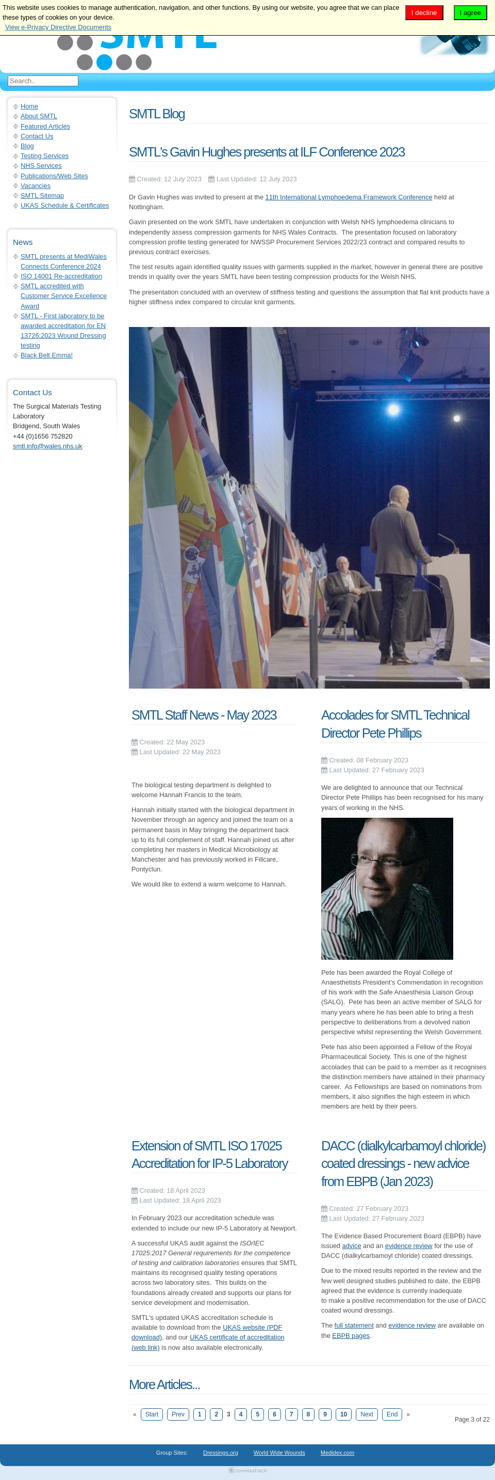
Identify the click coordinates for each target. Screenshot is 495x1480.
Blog (27, 146)
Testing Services (45, 156)
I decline (424, 13)
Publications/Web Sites (54, 176)
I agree (471, 13)
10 (343, 1414)
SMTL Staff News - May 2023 (203, 715)
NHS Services (41, 165)
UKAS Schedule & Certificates (65, 205)
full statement (354, 1325)
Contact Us (37, 136)
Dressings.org (220, 1453)
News (22, 242)
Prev (178, 1414)
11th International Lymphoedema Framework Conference (349, 197)
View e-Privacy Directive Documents (58, 27)
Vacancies (36, 186)
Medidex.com (337, 1453)
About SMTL (39, 116)
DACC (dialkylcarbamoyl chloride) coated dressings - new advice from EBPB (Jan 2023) (403, 1164)
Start (151, 1414)
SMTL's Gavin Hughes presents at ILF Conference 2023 (267, 152)
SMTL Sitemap (42, 195)
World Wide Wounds (279, 1453)
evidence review (409, 1246)
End (392, 1414)
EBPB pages (351, 1335)
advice (351, 1246)
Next (366, 1414)
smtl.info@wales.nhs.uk (47, 446)
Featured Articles (45, 126)
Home (29, 106)
